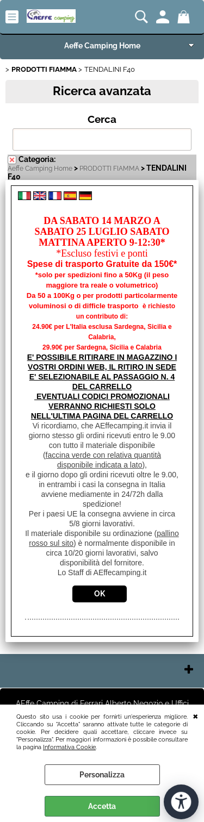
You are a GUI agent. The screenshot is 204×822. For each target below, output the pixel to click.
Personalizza (102, 774)
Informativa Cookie (69, 747)
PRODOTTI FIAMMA (109, 168)
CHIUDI (196, 715)
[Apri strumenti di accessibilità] (181, 801)
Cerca (102, 119)
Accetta (102, 806)
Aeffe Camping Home (102, 45)
